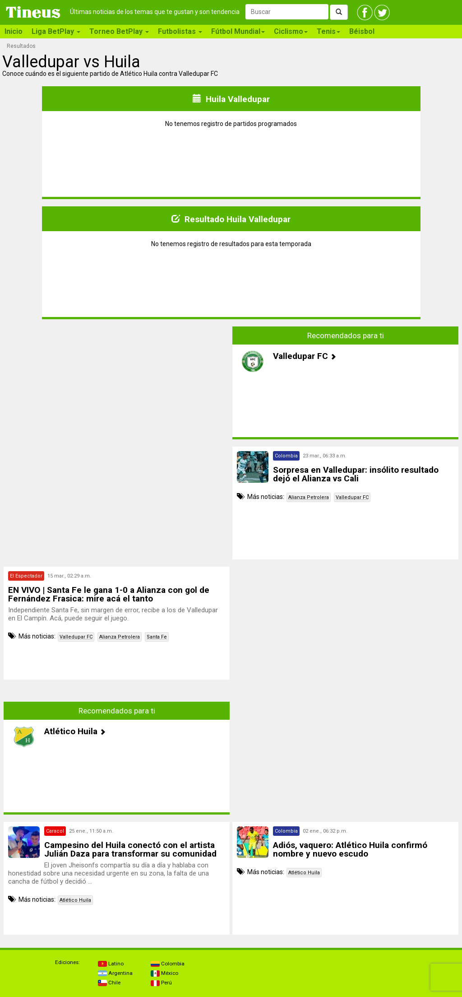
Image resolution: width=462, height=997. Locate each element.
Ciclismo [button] (291, 31)
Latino (111, 963)
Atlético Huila (75, 900)
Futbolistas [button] (180, 31)
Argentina (115, 973)
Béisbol (361, 31)
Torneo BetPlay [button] (119, 31)
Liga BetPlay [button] (56, 31)
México (164, 973)
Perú (161, 982)
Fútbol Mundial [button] (238, 31)
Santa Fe (157, 637)
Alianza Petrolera (308, 497)
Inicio (14, 31)
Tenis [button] (328, 31)
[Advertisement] (117, 389)
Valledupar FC (352, 497)
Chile (109, 982)
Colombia (168, 963)
